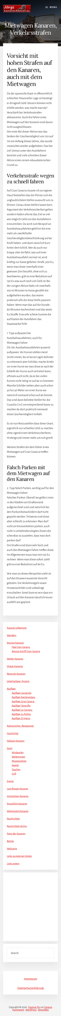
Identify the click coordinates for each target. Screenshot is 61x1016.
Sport (9, 748)
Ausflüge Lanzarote (21, 693)
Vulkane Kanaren (15, 741)
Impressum (30, 978)
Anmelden (43, 1010)
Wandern (11, 635)
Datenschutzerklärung (30, 988)
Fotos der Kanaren (16, 833)
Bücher (10, 841)
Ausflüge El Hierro (21, 718)
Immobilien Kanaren (17, 796)
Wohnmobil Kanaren (17, 811)
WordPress (31, 1010)
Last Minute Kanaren (17, 788)
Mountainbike (19, 761)
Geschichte (12, 733)
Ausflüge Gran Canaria (23, 701)
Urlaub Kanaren (15, 666)
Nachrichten (13, 818)
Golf (14, 773)
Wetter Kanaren (15, 659)
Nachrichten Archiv (17, 826)
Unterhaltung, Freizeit (18, 681)
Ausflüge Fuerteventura (23, 697)
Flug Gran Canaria (21, 647)
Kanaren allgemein (17, 628)
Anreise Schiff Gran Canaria (26, 651)
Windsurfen (18, 752)
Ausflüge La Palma (21, 714)
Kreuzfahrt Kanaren (17, 803)
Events (10, 781)
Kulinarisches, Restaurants (20, 726)
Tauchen (16, 769)
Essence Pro (34, 1007)
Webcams (12, 848)
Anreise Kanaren (15, 643)
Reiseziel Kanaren (16, 674)
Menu (53, 7)
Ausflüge (11, 688)
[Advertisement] (30, 906)
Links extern (13, 863)
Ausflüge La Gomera (22, 710)
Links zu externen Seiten (19, 856)
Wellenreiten (18, 757)
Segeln (15, 765)
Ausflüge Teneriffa (21, 705)
